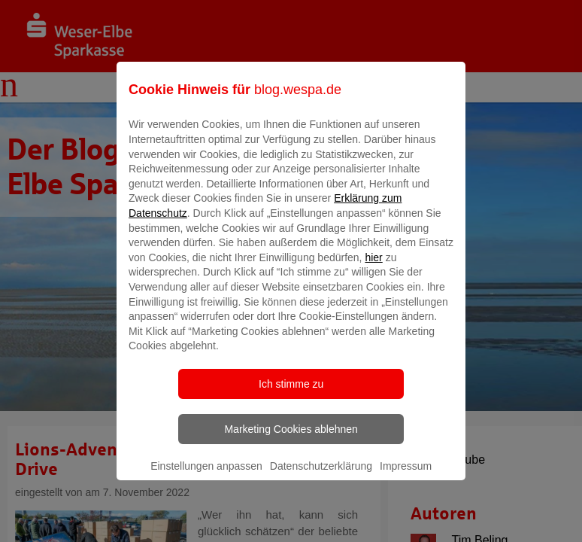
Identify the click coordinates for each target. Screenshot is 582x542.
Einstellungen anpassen (206, 476)
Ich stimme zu (291, 394)
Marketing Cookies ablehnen (290, 440)
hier (373, 268)
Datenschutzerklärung (321, 476)
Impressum (406, 476)
